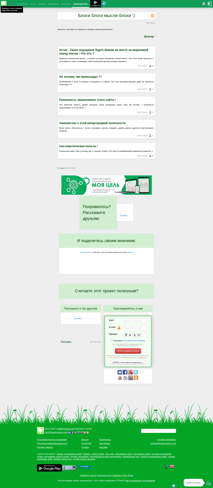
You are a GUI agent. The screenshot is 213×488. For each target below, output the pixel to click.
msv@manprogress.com (56, 432)
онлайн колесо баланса (84, 459)
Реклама (103, 447)
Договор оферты (45, 447)
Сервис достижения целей (69, 454)
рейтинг (130, 252)
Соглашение (129, 340)
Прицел (86, 454)
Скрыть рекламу (95, 342)
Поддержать (105, 439)
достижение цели (123, 454)
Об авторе (86, 443)
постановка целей (141, 454)
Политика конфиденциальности (52, 443)
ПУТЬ (32, 4)
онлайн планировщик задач (153, 456)
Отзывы (85, 447)
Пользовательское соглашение (52, 439)
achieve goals (97, 454)
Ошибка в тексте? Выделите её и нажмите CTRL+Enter (106, 475)
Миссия (85, 439)
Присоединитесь (86, 252)
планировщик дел (130, 456)
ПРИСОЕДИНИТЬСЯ (128, 351)
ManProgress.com (66, 429)
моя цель (109, 454)
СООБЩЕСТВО (80, 4)
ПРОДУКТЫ (53, 4)
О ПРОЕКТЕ (22, 4)
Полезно (123, 215)
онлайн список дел (63, 459)
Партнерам (104, 443)
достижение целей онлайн (56, 456)
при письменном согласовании (140, 480)
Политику (141, 340)
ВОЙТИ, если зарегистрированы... (128, 362)
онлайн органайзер (79, 456)
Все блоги (150, 23)
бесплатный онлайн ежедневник (105, 456)
